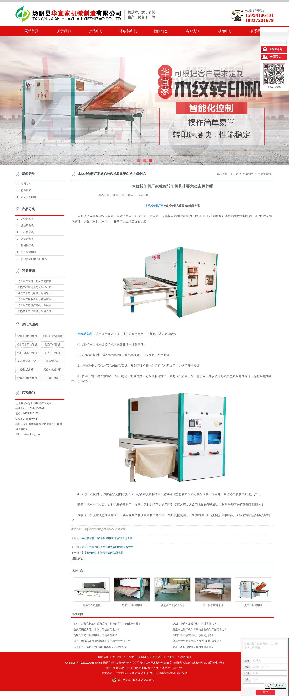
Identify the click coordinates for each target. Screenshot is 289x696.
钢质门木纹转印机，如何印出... (35, 293)
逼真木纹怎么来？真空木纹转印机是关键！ (197, 641)
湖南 (161, 673)
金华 (131, 673)
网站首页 (31, 31)
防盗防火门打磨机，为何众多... (35, 311)
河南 (137, 673)
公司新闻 (26, 183)
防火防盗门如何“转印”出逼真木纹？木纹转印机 (100, 646)
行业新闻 (26, 190)
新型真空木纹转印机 (172, 605)
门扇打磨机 (52, 377)
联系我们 (257, 31)
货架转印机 (27, 238)
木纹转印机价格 (123, 538)
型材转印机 (27, 245)
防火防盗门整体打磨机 (34, 258)
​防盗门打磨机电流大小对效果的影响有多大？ (107, 547)
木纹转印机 (128, 31)
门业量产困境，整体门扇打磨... (35, 281)
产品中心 (96, 31)
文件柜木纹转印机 (213, 605)
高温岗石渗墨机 (92, 605)
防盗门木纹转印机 (132, 605)
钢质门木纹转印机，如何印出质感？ (193, 646)
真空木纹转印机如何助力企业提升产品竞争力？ (200, 629)
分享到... (275, 56)
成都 (178, 673)
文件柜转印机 (28, 252)
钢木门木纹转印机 (27, 344)
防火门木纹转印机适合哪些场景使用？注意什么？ (102, 641)
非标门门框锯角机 (52, 336)
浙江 (172, 673)
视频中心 (225, 31)
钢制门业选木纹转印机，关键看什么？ (195, 623)
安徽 (184, 673)
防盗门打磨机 (52, 344)
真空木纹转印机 (52, 369)
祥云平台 (153, 667)
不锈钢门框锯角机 (27, 336)
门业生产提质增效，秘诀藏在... (35, 299)
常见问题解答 (28, 197)
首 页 (239, 173)
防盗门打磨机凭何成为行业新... (35, 287)
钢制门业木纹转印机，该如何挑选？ (193, 635)
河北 (143, 673)
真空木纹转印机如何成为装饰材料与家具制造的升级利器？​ (107, 623)
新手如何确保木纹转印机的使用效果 (102, 552)
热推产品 (107, 673)
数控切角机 (27, 225)
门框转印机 (27, 232)
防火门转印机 (52, 352)
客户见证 (193, 31)
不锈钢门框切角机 (27, 377)
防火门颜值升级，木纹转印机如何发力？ (97, 629)
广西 (149, 673)
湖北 (167, 673)
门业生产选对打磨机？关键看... (35, 305)
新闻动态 (161, 31)
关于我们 (64, 31)
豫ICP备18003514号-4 (119, 667)
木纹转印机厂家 (27, 361)
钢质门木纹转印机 (27, 352)
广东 (155, 673)
